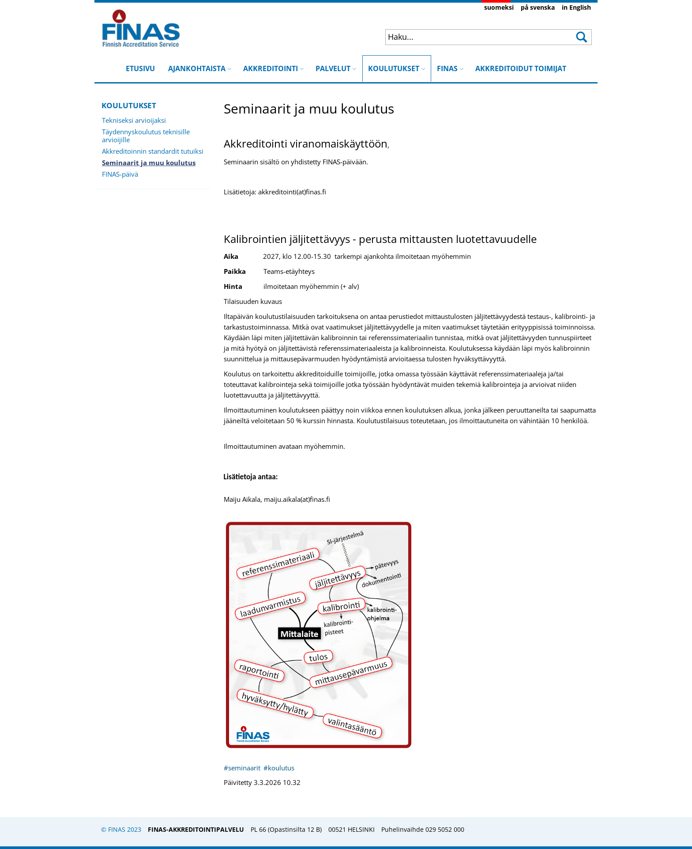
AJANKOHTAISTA (200, 68)
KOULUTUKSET (396, 64)
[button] (581, 37)
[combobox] (470, 37)
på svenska (538, 7)
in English (576, 7)
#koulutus (278, 767)
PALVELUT (336, 68)
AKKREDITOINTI (273, 68)
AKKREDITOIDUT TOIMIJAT (520, 68)
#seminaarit (243, 767)
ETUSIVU (140, 68)
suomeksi (499, 7)
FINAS (450, 68)
